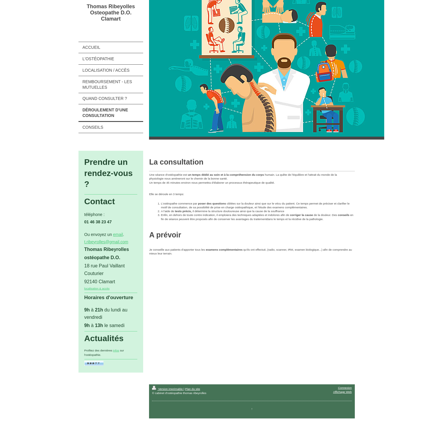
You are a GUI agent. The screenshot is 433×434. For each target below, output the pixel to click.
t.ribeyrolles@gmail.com (106, 241)
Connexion (345, 387)
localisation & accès (97, 288)
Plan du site (192, 389)
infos (116, 350)
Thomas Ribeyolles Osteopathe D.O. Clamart (111, 13)
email (118, 234)
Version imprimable (167, 389)
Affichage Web (342, 391)
